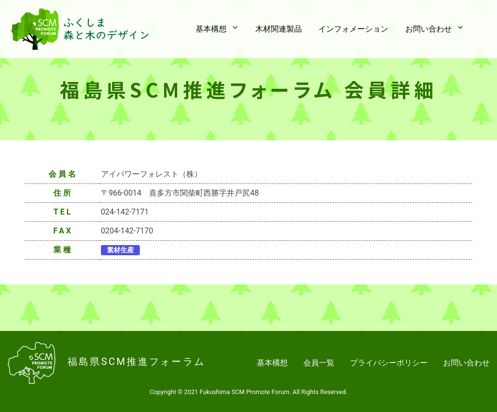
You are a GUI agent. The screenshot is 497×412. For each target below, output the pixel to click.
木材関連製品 (286, 29)
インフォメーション (358, 29)
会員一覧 (318, 362)
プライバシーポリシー (389, 362)
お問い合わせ (466, 362)
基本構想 (272, 362)
